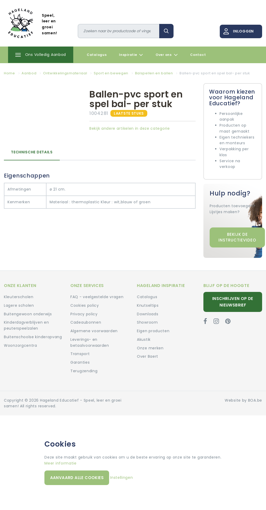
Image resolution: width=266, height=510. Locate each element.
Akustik (144, 339)
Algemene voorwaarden (94, 331)
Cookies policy (84, 305)
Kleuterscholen (19, 296)
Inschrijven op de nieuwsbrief (232, 302)
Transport (80, 353)
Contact (198, 55)
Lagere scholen (19, 305)
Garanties (80, 362)
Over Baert (147, 356)
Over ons (167, 55)
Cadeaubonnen (85, 322)
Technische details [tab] (32, 152)
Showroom (147, 322)
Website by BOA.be (243, 400)
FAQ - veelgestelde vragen (97, 296)
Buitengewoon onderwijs (28, 314)
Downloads (147, 314)
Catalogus (97, 55)
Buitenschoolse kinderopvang (33, 336)
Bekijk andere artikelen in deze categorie (129, 128)
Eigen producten (153, 331)
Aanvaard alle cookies (77, 477)
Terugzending (83, 371)
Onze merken (150, 348)
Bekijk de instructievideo (237, 237)
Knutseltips (148, 305)
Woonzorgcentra (20, 345)
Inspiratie (131, 55)
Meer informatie (60, 463)
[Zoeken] (119, 31)
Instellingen (121, 477)
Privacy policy (84, 314)
